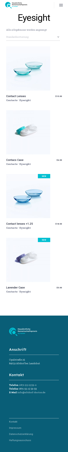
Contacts (12, 100)
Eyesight (25, 100)
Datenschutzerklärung (21, 434)
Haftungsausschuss (20, 440)
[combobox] (33, 37)
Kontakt (13, 421)
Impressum (15, 428)
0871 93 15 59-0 (28, 384)
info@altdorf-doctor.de (31, 392)
